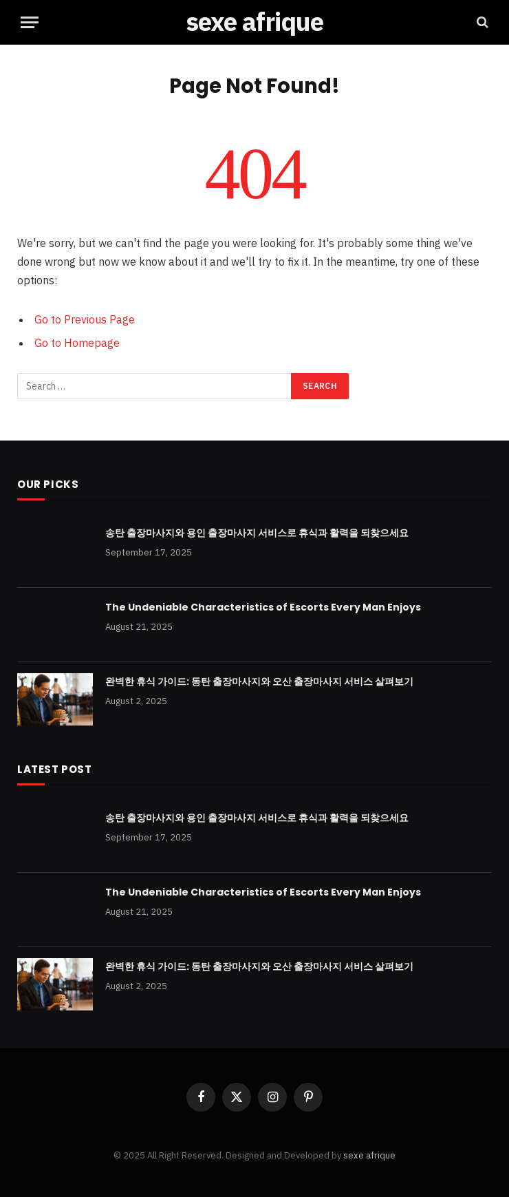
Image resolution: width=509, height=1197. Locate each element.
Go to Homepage (77, 343)
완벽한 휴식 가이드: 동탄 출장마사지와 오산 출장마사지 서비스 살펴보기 (259, 681)
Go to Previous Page (84, 319)
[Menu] (30, 22)
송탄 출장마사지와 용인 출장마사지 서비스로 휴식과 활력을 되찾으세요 (257, 533)
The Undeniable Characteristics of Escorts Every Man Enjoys (263, 607)
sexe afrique (369, 1155)
